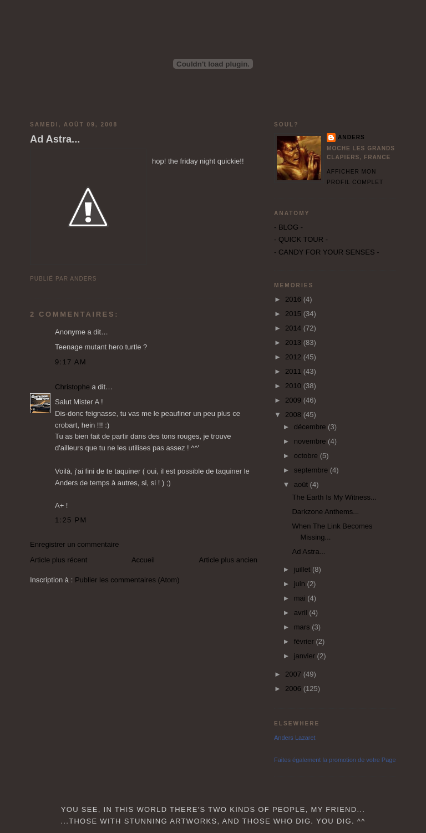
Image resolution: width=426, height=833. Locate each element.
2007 (294, 674)
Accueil (143, 560)
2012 (294, 357)
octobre (307, 455)
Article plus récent (58, 560)
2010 (294, 386)
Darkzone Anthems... (325, 511)
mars (303, 627)
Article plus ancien (228, 560)
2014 (294, 328)
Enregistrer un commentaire (74, 544)
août (302, 484)
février (305, 641)
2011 (294, 371)
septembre (312, 470)
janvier (305, 656)
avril (301, 612)
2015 (294, 313)
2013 (294, 342)
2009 (294, 400)
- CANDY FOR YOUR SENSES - (326, 252)
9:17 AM (71, 362)
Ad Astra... (55, 139)
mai (301, 598)
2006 (294, 688)
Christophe (72, 387)
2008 (294, 414)
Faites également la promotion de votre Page (335, 759)
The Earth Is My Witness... (334, 497)
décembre (311, 427)
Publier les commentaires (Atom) (127, 580)
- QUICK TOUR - (301, 239)
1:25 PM (71, 520)
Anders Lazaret (295, 737)
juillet (303, 569)
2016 (294, 299)
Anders (351, 137)
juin (300, 584)
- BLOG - (288, 227)
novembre (311, 441)
